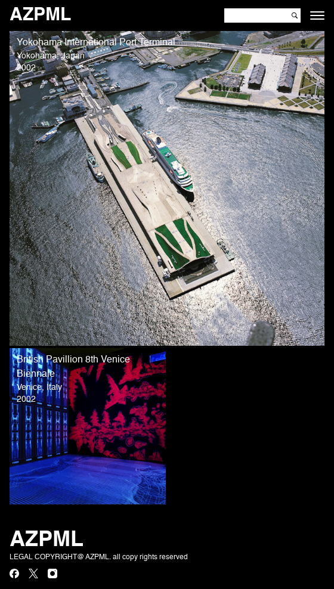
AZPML (40, 15)
